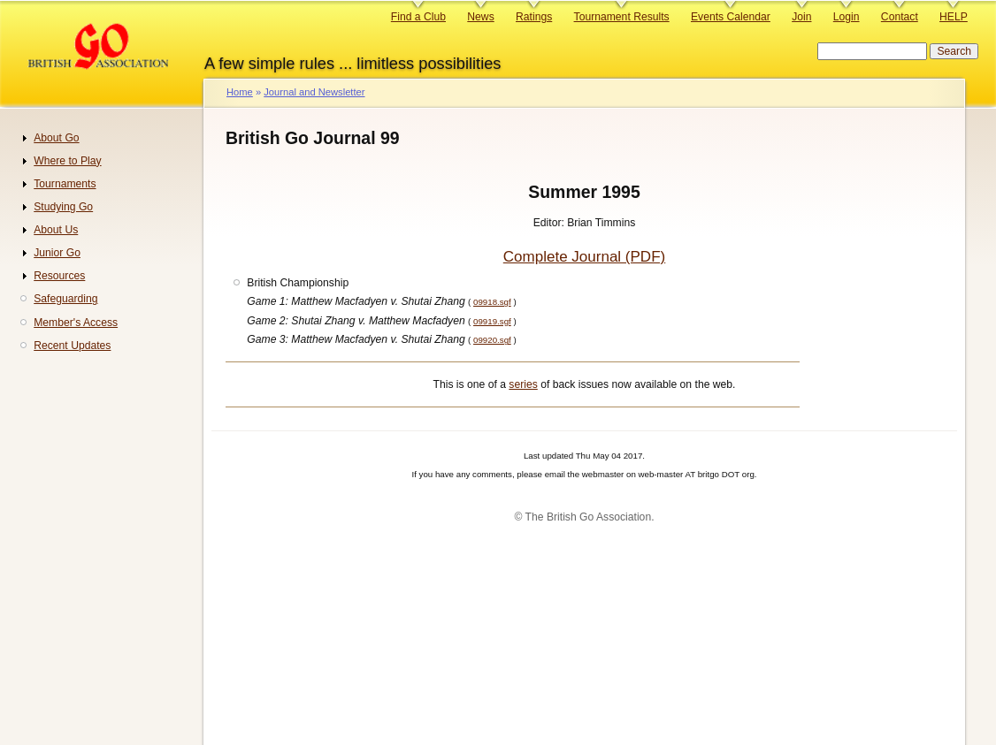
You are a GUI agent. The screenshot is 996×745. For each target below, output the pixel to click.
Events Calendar (730, 17)
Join (801, 17)
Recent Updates (72, 345)
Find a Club (418, 17)
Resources (59, 276)
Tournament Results (622, 17)
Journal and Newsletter (314, 92)
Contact (899, 17)
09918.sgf (492, 302)
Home (239, 92)
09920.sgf (492, 340)
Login (846, 17)
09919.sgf (492, 321)
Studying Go (63, 207)
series (523, 384)
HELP (953, 17)
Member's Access (76, 322)
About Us (56, 230)
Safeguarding (65, 299)
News (480, 17)
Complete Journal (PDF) (584, 256)
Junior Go (57, 253)
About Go (56, 138)
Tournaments (65, 184)
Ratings (534, 17)
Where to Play (67, 161)
